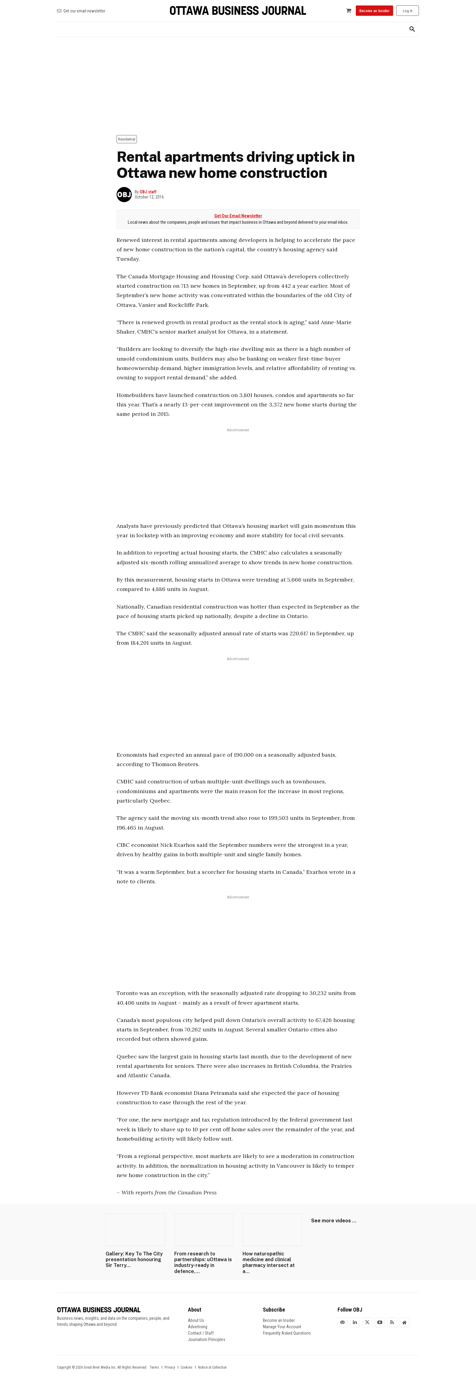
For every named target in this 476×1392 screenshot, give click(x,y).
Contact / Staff (201, 1333)
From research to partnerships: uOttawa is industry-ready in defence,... (203, 1262)
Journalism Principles (206, 1339)
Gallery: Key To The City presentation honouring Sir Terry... (134, 1259)
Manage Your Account (282, 1326)
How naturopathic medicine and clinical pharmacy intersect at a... (269, 1262)
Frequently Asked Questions (287, 1333)
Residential (127, 139)
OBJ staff (148, 191)
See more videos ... (333, 1221)
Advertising (197, 1326)
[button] (412, 29)
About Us (196, 1320)
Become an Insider (279, 1320)
